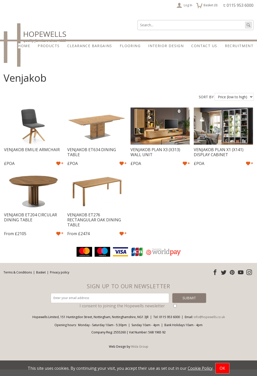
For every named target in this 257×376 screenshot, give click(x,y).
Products (48, 45)
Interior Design (166, 45)
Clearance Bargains (89, 45)
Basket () (206, 5)
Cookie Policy (200, 368)
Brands (34, 68)
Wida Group (139, 353)
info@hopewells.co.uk (209, 323)
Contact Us (204, 45)
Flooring (130, 45)
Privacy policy (59, 279)
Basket (41, 279)
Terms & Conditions (18, 279)
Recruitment (239, 45)
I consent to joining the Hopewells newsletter (122, 312)
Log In (184, 5)
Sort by (206, 103)
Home (24, 45)
